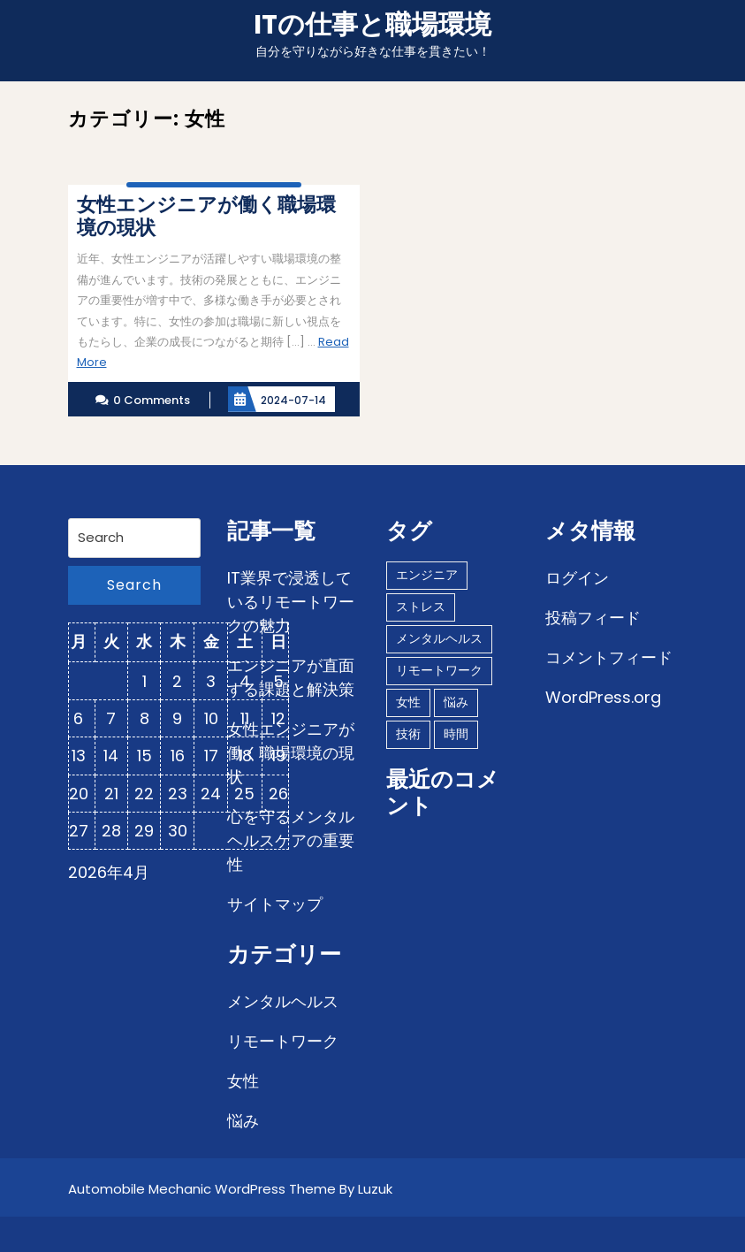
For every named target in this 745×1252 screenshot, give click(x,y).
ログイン (577, 578)
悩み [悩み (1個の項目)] (456, 702)
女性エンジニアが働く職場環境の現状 (290, 753)
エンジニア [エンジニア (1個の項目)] (427, 575)
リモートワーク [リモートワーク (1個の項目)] (439, 670)
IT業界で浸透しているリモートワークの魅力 (290, 602)
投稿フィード (593, 618)
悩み (243, 1121)
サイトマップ (275, 904)
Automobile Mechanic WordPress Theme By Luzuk (230, 1188)
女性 (243, 1081)
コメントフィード (609, 657)
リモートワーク (282, 1041)
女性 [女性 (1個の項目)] (408, 702)
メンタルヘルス (282, 1001)
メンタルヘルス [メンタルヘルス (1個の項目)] (439, 638)
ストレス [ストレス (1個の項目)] (420, 606)
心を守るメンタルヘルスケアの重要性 (290, 840)
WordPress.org (603, 697)
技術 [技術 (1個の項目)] (408, 734)
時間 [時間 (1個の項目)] (456, 734)
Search (134, 585)
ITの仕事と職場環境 (372, 24)
